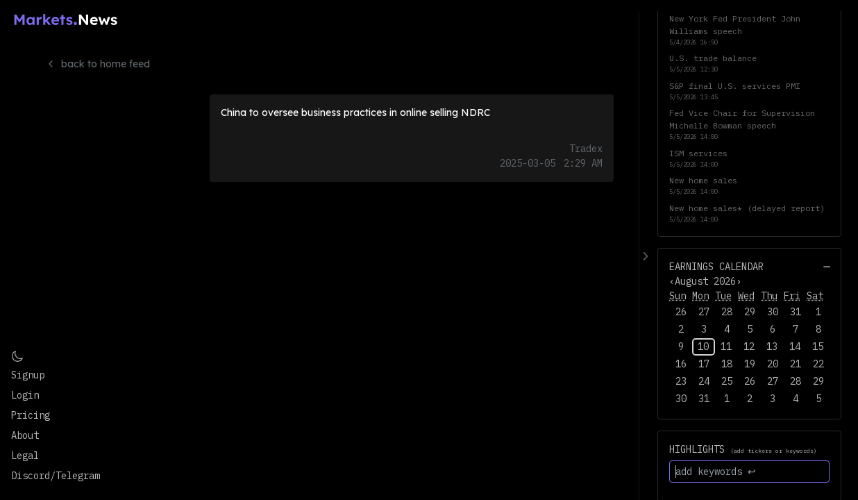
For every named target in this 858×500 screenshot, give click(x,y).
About (25, 435)
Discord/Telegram (55, 475)
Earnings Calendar (716, 266)
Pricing (30, 415)
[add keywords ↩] (749, 471)
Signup (27, 375)
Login (25, 395)
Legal (25, 455)
